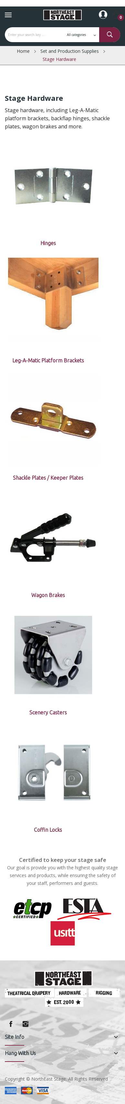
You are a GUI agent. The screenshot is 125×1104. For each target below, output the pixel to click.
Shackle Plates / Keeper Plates (48, 478)
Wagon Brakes (48, 595)
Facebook (10, 1024)
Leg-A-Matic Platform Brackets (48, 360)
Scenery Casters (48, 712)
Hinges (48, 243)
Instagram (25, 1024)
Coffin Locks (48, 830)
